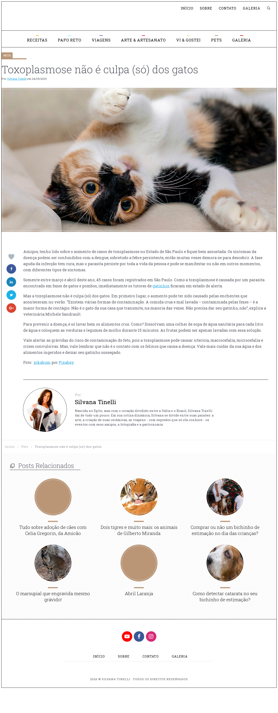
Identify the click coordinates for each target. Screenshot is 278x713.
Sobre (206, 8)
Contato (227, 8)
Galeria (251, 8)
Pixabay (66, 362)
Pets (24, 447)
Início (187, 8)
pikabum (42, 362)
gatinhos (161, 285)
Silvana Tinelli (16, 78)
